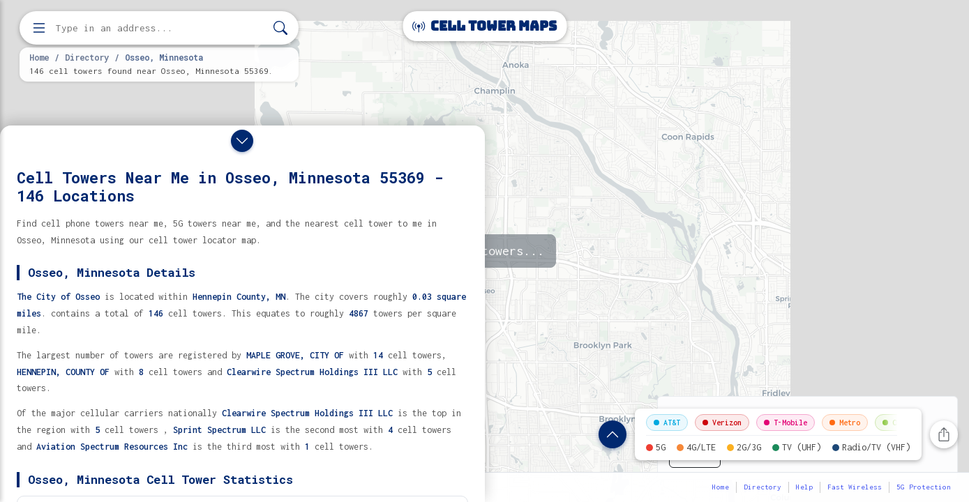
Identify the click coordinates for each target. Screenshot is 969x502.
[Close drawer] (242, 141)
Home (39, 57)
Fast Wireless (854, 487)
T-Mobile (785, 422)
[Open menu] (39, 28)
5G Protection (923, 487)
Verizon (722, 422)
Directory (87, 57)
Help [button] (804, 487)
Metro (844, 422)
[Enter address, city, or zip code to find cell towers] (160, 28)
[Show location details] (612, 434)
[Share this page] (944, 434)
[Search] (280, 28)
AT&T (667, 422)
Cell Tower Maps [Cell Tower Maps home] (484, 26)
